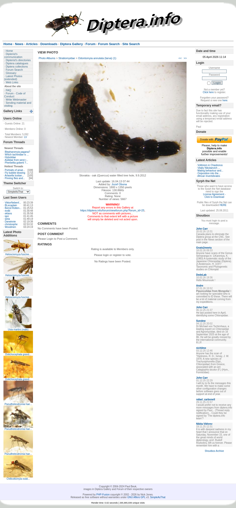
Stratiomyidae (66, 58)
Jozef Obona (119, 184)
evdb (7, 210)
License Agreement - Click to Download (214, 195)
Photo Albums (47, 58)
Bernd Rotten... (13, 208)
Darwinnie (10, 221)
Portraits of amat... (15, 170)
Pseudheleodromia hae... (18, 404)
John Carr (202, 228)
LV (25, 137)
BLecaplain (11, 205)
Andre (199, 285)
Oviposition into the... (209, 173)
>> (185, 58)
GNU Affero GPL (136, 497)
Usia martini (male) (18, 329)
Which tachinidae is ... (17, 154)
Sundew (200, 321)
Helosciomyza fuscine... (18, 254)
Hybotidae (10, 157)
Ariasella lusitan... (14, 175)
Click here (208, 92)
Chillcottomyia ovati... (18, 478)
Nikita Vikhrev (204, 424)
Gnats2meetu (204, 247)
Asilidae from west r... (16, 160)
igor (7, 216)
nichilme (201, 348)
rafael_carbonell (205, 399)
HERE (223, 205)
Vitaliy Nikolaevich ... (209, 168)
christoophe (11, 224)
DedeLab (201, 274)
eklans (8, 213)
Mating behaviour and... (210, 170)
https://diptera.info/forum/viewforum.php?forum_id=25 (112, 210)
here (224, 100)
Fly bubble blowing (15, 172)
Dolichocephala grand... (18, 354)
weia (7, 219)
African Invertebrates (208, 176)
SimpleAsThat (157, 497)
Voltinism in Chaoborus (210, 165)
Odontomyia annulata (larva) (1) (97, 58)
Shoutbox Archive (214, 451)
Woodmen (10, 227)
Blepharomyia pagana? (17, 152)
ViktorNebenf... (13, 202)
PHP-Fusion (103, 494)
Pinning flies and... (15, 178)
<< (180, 58)
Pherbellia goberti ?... (16, 162)
